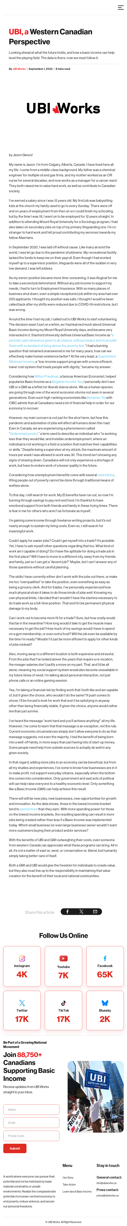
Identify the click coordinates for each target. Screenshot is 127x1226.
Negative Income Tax (66, 382)
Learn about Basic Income (77, 1191)
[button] (121, 7)
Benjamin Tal (96, 398)
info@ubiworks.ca (106, 1183)
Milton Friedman (47, 376)
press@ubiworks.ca (108, 1195)
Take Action (69, 1184)
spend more (29, 809)
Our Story (68, 1177)
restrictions (105, 475)
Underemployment (24, 434)
